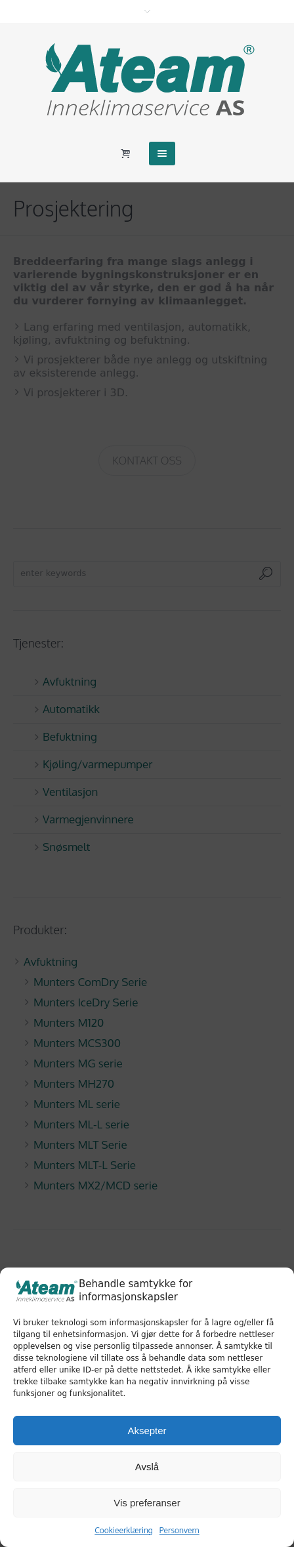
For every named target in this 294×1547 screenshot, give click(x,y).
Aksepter (146, 1430)
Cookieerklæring (123, 1530)
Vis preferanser (147, 1502)
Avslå (147, 1466)
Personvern (179, 1530)
